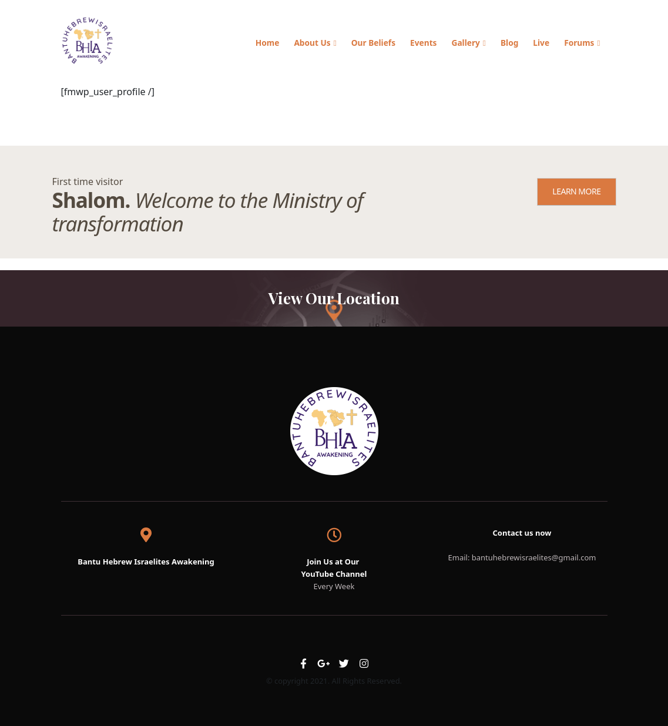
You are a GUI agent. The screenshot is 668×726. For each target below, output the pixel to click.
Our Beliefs (373, 42)
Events (423, 42)
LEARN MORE (576, 191)
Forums (579, 42)
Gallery (465, 42)
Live (541, 42)
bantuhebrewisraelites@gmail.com (534, 557)
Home (268, 42)
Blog (509, 42)
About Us (312, 42)
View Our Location (334, 298)
